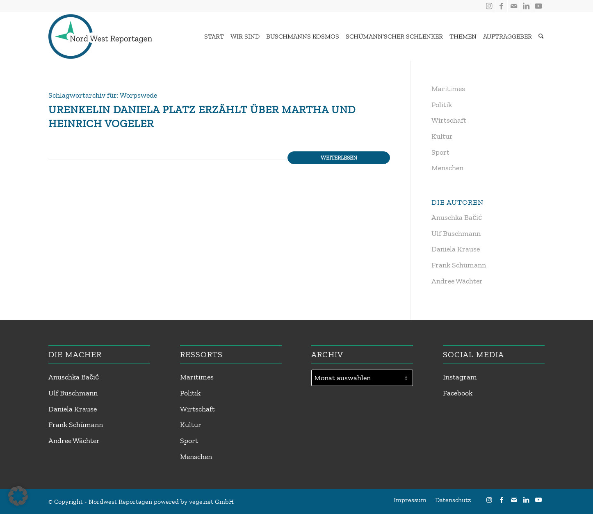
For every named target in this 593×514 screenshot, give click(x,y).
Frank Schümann (458, 265)
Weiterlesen (339, 157)
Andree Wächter (457, 281)
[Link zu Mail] (514, 6)
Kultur (442, 136)
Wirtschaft (448, 120)
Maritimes (448, 88)
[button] (18, 496)
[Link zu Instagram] (489, 6)
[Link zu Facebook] (501, 6)
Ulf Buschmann (456, 233)
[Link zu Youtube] (538, 6)
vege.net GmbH (211, 501)
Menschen (447, 167)
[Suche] (541, 36)
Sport (440, 152)
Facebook (457, 392)
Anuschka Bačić (456, 217)
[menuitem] (212, 36)
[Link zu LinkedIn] (526, 6)
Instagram (460, 377)
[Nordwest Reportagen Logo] (100, 36)
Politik (441, 104)
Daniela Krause (455, 249)
